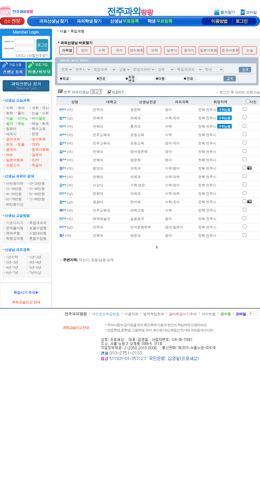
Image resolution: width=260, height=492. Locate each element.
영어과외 (13, 139)
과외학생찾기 (89, 21)
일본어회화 (14, 160)
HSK (9, 155)
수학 (9, 108)
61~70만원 (14, 199)
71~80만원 (37, 199)
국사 (45, 108)
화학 (9, 113)
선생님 (124, 21)
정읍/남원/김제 (102, 260)
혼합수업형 (38, 238)
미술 (9, 118)
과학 (35, 108)
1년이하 (12, 257)
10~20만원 (37, 183)
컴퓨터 (11, 129)
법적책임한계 (153, 314)
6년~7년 (12, 273)
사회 (45, 113)
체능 (35, 124)
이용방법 (219, 21)
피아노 (23, 118)
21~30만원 (14, 189)
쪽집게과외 (38, 223)
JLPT (35, 160)
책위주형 (13, 233)
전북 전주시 (215, 110)
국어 (21, 108)
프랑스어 (13, 165)
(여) (65, 110)
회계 (45, 124)
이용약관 (131, 314)
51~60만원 (37, 194)
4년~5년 (12, 267)
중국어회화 (40, 150)
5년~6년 (35, 267)
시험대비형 (38, 233)
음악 (9, 124)
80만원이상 (14, 204)
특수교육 (39, 129)
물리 (21, 113)
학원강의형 (14, 238)
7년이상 (35, 273)
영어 (84, 50)
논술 (35, 113)
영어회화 (39, 139)
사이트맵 (209, 314)
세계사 (11, 134)
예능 (21, 124)
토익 (9, 144)
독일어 (37, 165)
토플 (21, 144)
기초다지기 (14, 223)
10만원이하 (14, 183)
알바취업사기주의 (183, 314)
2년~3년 (12, 262)
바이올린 (39, 118)
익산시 (84, 260)
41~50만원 (14, 194)
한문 (35, 134)
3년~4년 (35, 262)
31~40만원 (37, 189)
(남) (65, 118)
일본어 (37, 155)
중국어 (11, 150)
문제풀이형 (14, 228)
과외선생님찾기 (53, 21)
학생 (159, 21)
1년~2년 (35, 257)
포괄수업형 (38, 228)
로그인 (241, 21)
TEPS (36, 144)
